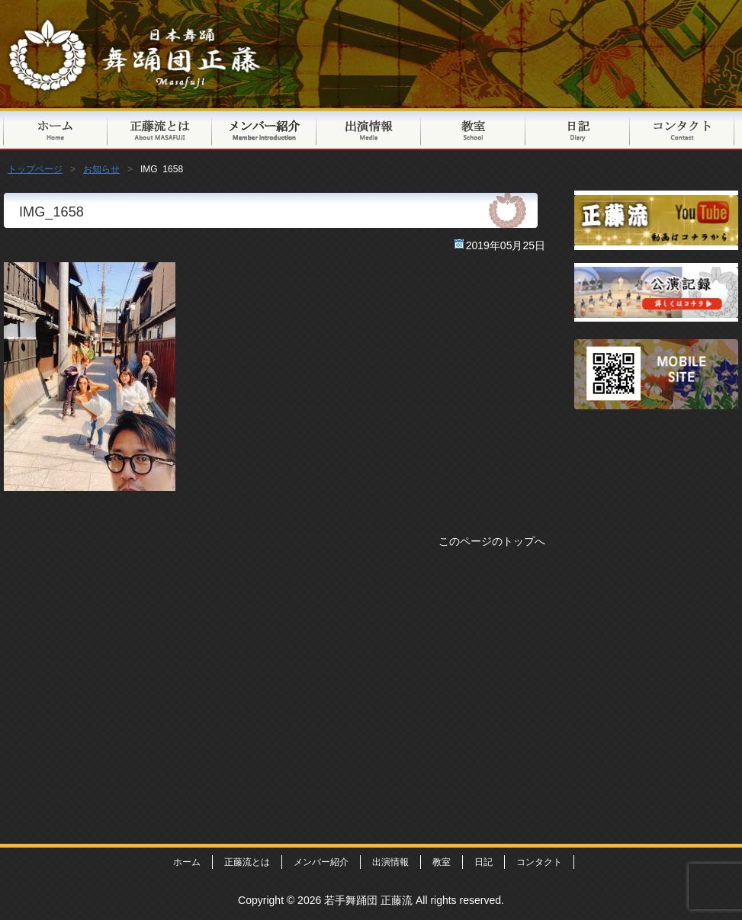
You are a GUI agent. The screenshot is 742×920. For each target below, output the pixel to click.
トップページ (55, 129)
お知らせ (101, 169)
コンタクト (682, 129)
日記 (577, 129)
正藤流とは (160, 129)
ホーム (187, 862)
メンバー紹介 (264, 129)
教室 (473, 129)
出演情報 (368, 129)
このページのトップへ (491, 541)
